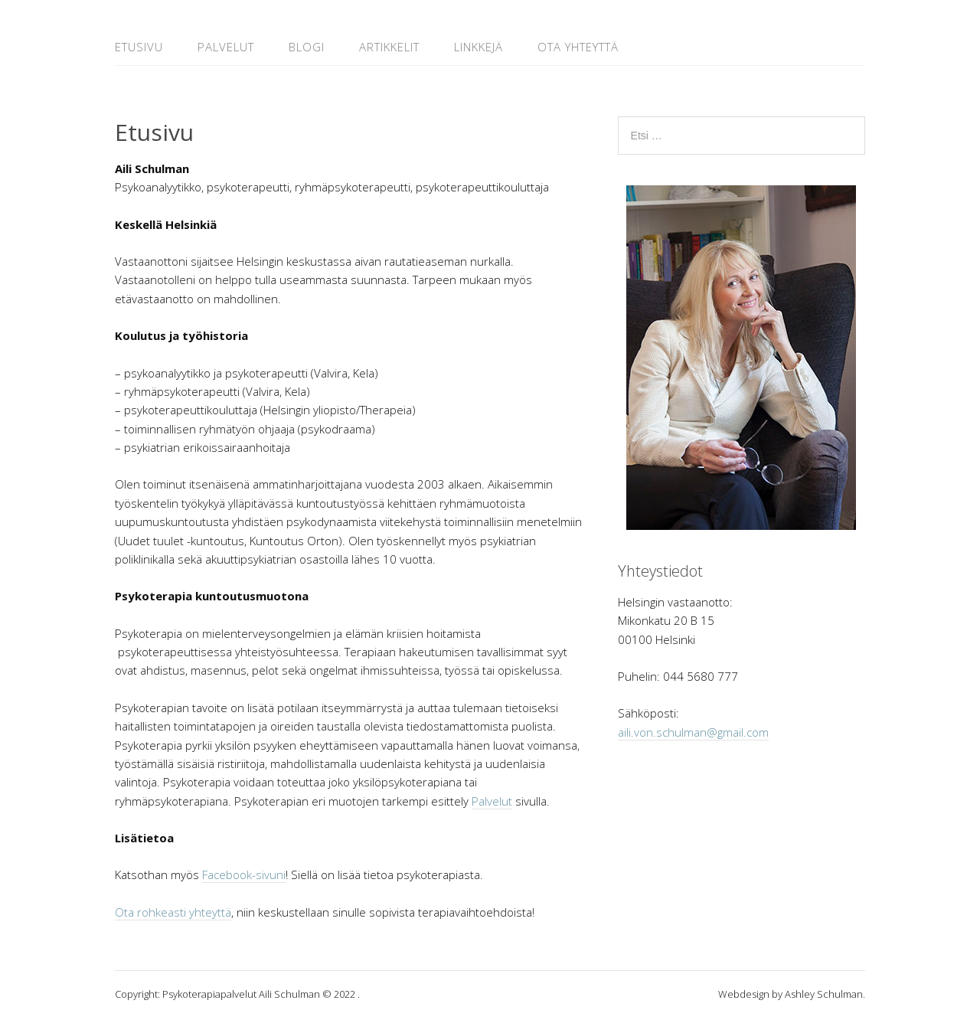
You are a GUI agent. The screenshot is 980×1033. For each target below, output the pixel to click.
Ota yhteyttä (578, 46)
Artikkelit (389, 46)
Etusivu (139, 46)
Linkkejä (478, 46)
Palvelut (226, 46)
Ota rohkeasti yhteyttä (173, 912)
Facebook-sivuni (244, 874)
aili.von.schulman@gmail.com (693, 732)
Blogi (307, 46)
